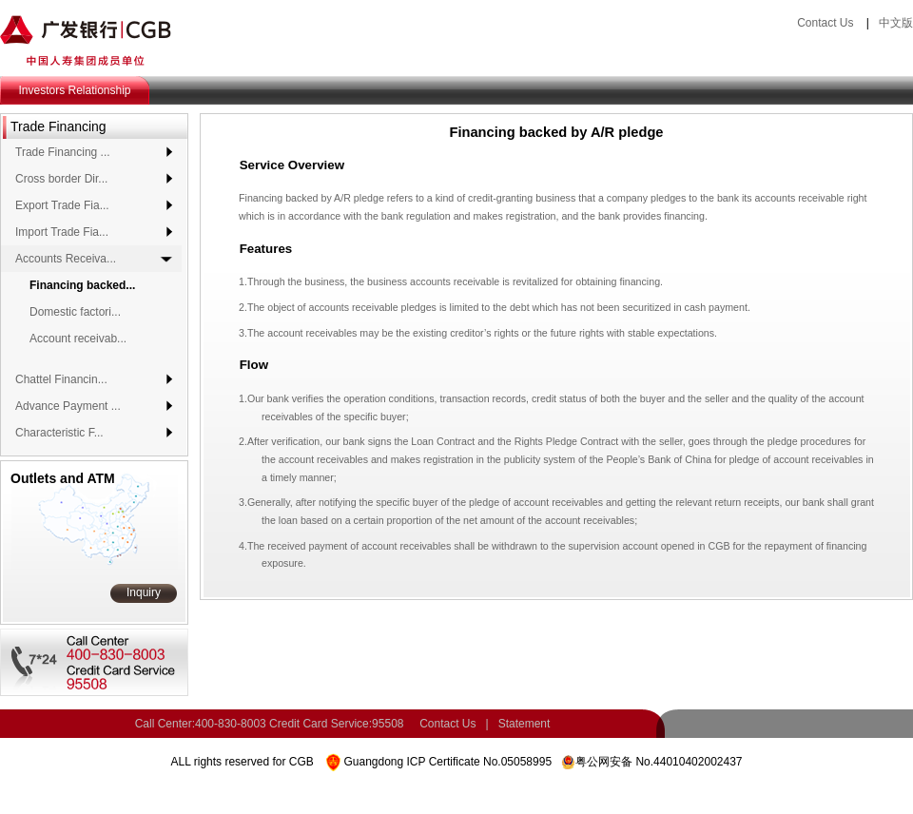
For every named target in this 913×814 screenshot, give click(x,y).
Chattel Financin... (61, 379)
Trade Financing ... (62, 152)
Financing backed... (82, 285)
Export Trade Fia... (62, 205)
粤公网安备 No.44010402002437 (658, 761)
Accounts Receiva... (65, 258)
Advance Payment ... (68, 406)
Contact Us (825, 22)
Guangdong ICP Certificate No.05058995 (447, 761)
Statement (524, 723)
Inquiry (143, 592)
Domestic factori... (75, 312)
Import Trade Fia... (61, 232)
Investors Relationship (74, 90)
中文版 (896, 22)
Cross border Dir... (61, 178)
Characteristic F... (59, 432)
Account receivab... (77, 338)
